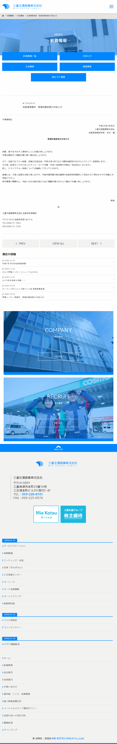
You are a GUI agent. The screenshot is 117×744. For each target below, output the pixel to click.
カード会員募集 (11, 589)
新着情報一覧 (29, 56)
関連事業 (87, 67)
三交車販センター (12, 575)
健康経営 (8, 723)
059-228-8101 (32, 494)
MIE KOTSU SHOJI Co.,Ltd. (68, 738)
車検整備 (8, 553)
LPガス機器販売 (12, 644)
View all (58, 243)
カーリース (9, 582)
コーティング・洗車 (14, 560)
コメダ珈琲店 (10, 620)
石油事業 (29, 67)
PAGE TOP (58, 449)
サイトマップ (10, 730)
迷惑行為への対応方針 (15, 716)
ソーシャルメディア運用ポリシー (20, 708)
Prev (22, 243)
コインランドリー (12, 627)
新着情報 (8, 665)
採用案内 (8, 680)
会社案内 (8, 672)
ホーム (7, 658)
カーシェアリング (12, 596)
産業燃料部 (9, 603)
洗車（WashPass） (14, 567)
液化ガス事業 (58, 77)
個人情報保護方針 (12, 701)
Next (94, 243)
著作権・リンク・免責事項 (17, 694)
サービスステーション (15, 546)
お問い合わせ (10, 687)
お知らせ (87, 56)
